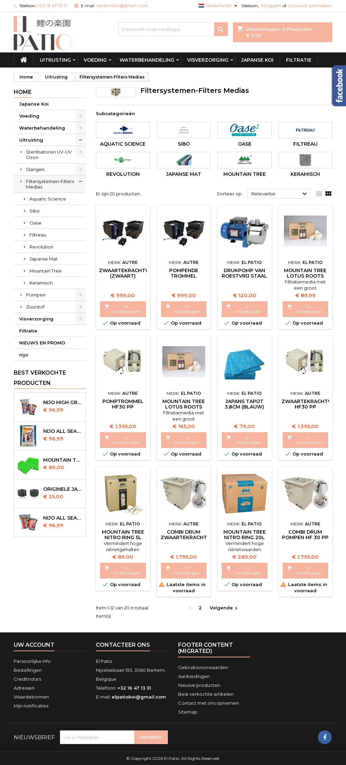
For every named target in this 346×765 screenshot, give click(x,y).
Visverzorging (207, 60)
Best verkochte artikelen (206, 694)
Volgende (224, 608)
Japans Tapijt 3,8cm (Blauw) (244, 404)
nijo (23, 354)
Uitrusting (55, 60)
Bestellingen (28, 670)
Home (23, 92)
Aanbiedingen (194, 676)
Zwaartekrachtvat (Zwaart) (127, 273)
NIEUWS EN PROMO (42, 342)
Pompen (36, 295)
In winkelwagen (122, 309)
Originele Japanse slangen (63, 489)
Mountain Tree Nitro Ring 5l (123, 535)
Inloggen (271, 5)
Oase (35, 223)
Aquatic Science (47, 199)
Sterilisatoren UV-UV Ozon (49, 154)
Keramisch (41, 283)
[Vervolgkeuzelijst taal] (219, 6)
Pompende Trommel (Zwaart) (183, 275)
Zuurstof (35, 306)
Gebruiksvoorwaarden (203, 667)
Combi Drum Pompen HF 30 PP (305, 535)
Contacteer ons (123, 645)
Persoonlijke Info (32, 661)
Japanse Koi (257, 60)
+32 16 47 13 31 (52, 5)
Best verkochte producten (40, 377)
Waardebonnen (31, 697)
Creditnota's (27, 679)
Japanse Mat (43, 259)
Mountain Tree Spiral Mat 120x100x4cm (63, 460)
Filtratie (298, 60)
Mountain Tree (45, 271)
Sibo (34, 211)
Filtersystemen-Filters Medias (50, 184)
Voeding (95, 60)
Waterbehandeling (147, 60)
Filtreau (37, 235)
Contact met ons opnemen (208, 703)
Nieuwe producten (199, 685)
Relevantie (280, 194)
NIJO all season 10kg (63, 518)
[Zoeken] (173, 29)
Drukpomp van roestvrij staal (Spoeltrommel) (245, 275)
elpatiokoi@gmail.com (122, 5)
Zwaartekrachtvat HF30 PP (310, 404)
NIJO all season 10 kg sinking (63, 431)
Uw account (34, 645)
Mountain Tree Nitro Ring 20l (244, 535)
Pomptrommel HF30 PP (123, 404)
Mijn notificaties (31, 705)
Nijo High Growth (63, 402)
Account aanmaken (310, 5)
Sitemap (187, 712)
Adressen (24, 688)
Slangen (35, 169)
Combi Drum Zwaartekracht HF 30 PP (184, 537)
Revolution (41, 247)
